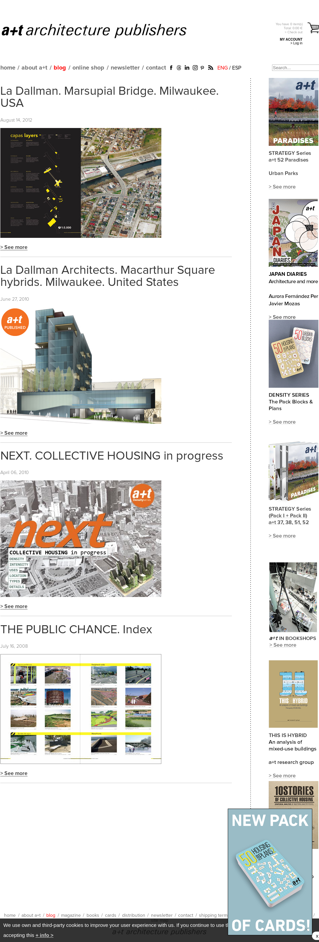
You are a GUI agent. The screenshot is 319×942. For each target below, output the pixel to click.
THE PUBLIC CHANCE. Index (76, 630)
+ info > (44, 935)
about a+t (34, 68)
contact (156, 68)
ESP (236, 68)
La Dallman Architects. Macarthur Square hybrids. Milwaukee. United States (107, 276)
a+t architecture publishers (102, 30)
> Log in (296, 43)
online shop (88, 68)
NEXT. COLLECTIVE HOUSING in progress (111, 456)
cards (110, 915)
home (7, 68)
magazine (71, 915)
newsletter (125, 68)
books (93, 915)
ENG (222, 68)
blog (60, 68)
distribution (133, 915)
